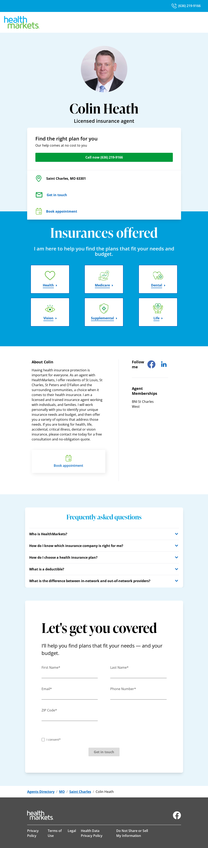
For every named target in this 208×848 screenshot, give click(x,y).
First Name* (51, 667)
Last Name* (119, 667)
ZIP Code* (49, 710)
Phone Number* (123, 689)
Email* (47, 689)
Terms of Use (55, 833)
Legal (72, 830)
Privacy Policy (33, 833)
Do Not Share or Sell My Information (132, 833)
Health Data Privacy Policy (91, 833)
